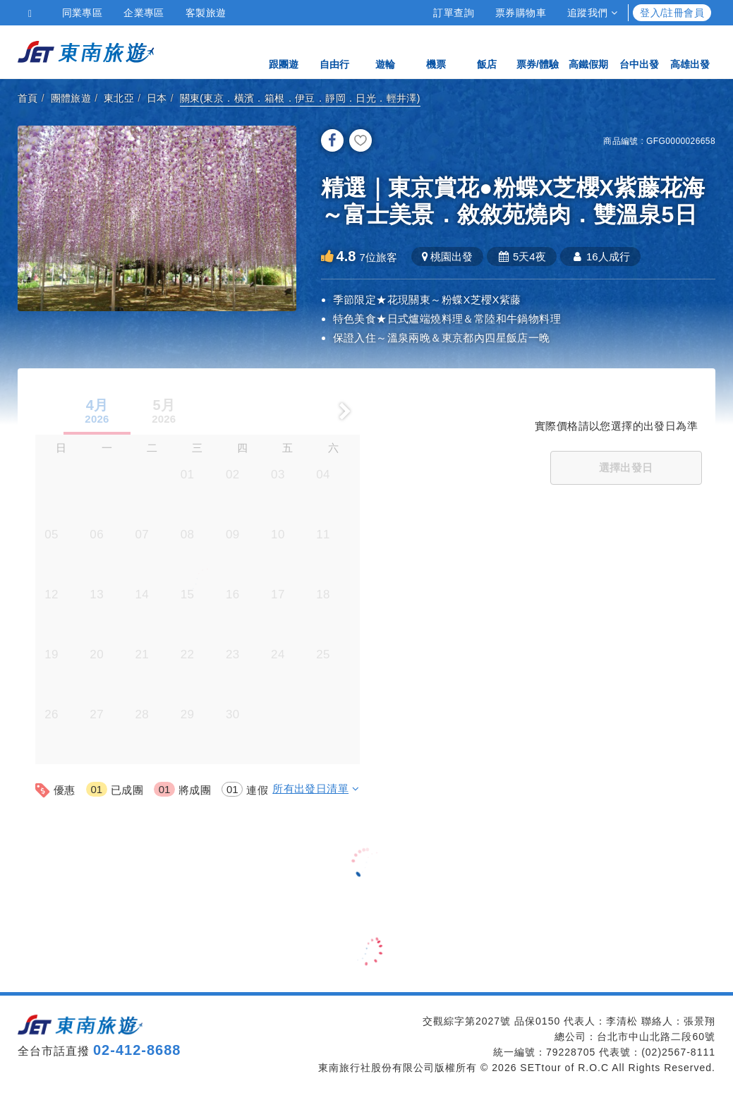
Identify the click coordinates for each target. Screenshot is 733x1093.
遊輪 (385, 51)
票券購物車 (520, 12)
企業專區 (143, 12)
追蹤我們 (592, 12)
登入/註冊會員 (672, 12)
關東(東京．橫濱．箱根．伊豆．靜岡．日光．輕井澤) (300, 98)
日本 (157, 98)
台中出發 (639, 51)
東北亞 (119, 98)
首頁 (28, 98)
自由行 (334, 51)
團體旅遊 (71, 98)
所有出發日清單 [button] (315, 789)
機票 (436, 51)
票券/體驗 (537, 51)
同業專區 (82, 12)
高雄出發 (690, 51)
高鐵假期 (588, 51)
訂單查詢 (453, 12)
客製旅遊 (206, 12)
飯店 (487, 51)
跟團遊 (283, 51)
